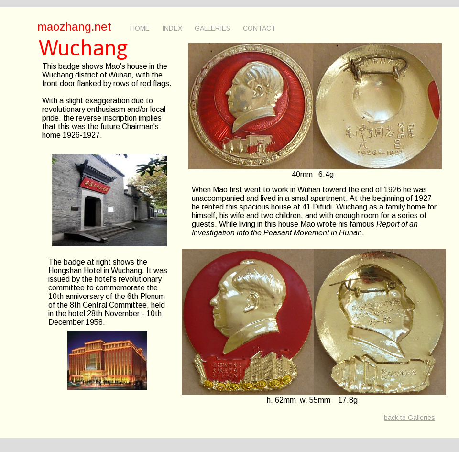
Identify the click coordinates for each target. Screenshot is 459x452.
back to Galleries (409, 417)
